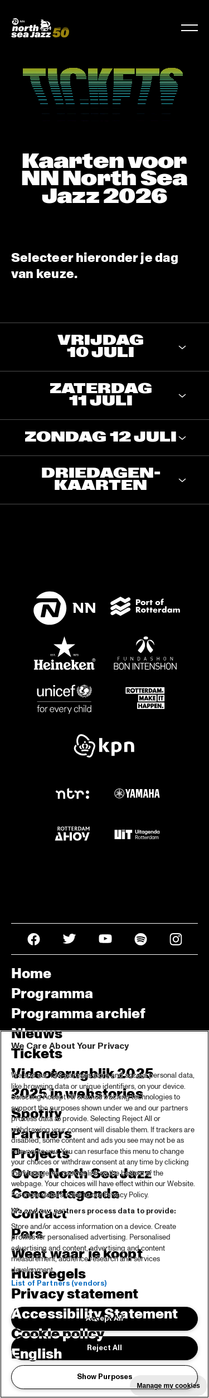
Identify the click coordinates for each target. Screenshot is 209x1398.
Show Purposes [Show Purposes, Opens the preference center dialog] (104, 1377)
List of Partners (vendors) (58, 1283)
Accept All (104, 1318)
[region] (104, 1214)
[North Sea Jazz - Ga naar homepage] (40, 28)
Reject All (104, 1348)
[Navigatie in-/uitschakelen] (189, 27)
